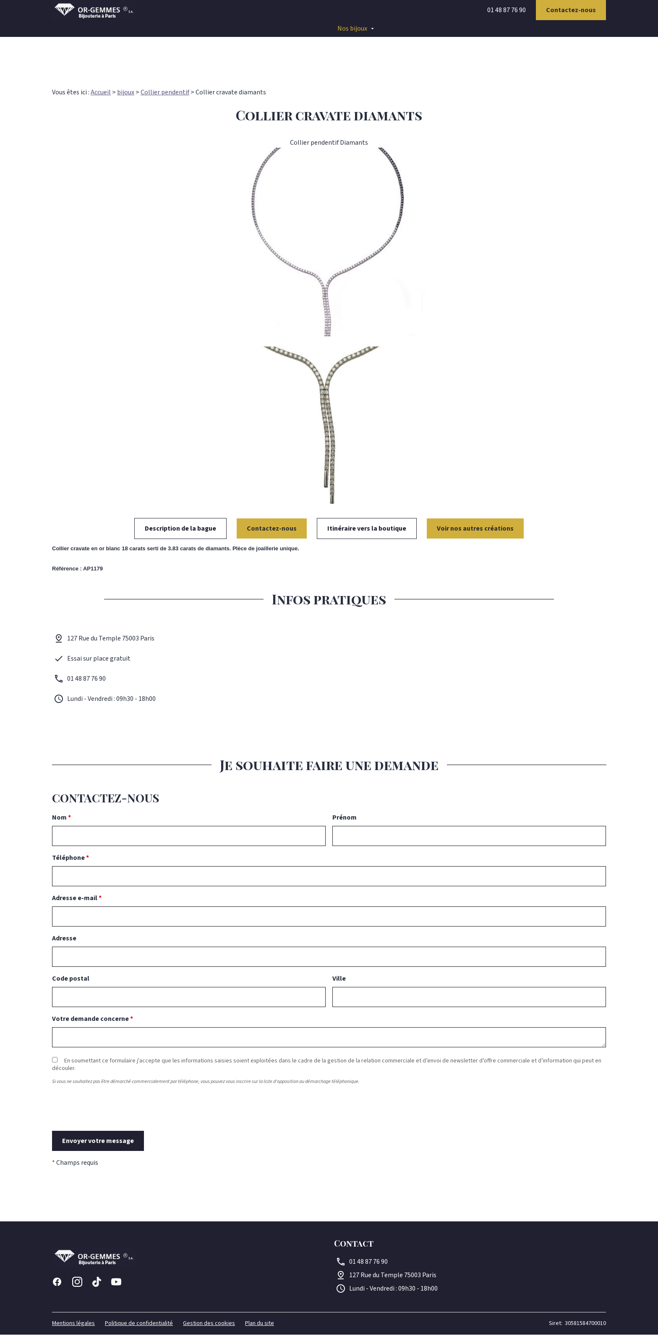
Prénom (344, 820)
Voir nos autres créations (475, 531)
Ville (339, 982)
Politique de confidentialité (139, 1326)
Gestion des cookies (209, 1326)
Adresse (64, 941)
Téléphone (70, 861)
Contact (456, 33)
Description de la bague (180, 531)
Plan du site (259, 1326)
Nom (61, 820)
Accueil (201, 33)
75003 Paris (392, 1278)
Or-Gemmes (241, 33)
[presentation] (116, 1126)
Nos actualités (410, 33)
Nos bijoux (352, 33)
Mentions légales (73, 1326)
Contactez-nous (571, 15)
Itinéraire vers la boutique (366, 531)
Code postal (70, 982)
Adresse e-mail (77, 901)
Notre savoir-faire (298, 33)
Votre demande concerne (92, 1022)
